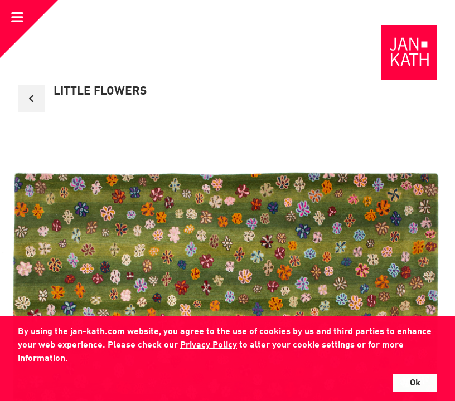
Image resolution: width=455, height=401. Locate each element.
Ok (415, 383)
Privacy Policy (208, 345)
